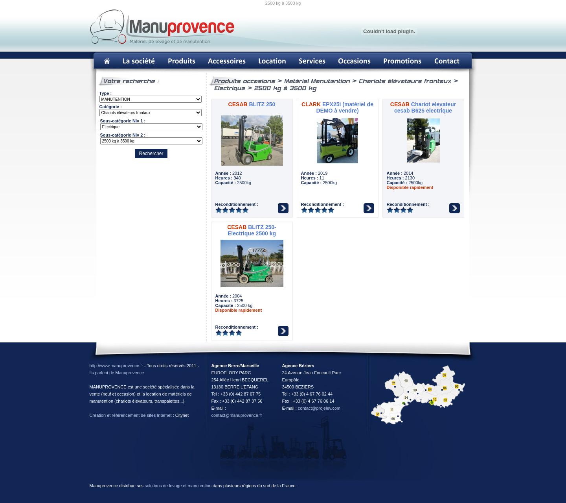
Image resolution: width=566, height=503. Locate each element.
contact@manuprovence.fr (236, 415)
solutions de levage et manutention (178, 485)
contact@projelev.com (319, 408)
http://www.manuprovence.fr (116, 365)
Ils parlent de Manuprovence (117, 372)
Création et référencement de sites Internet (131, 415)
